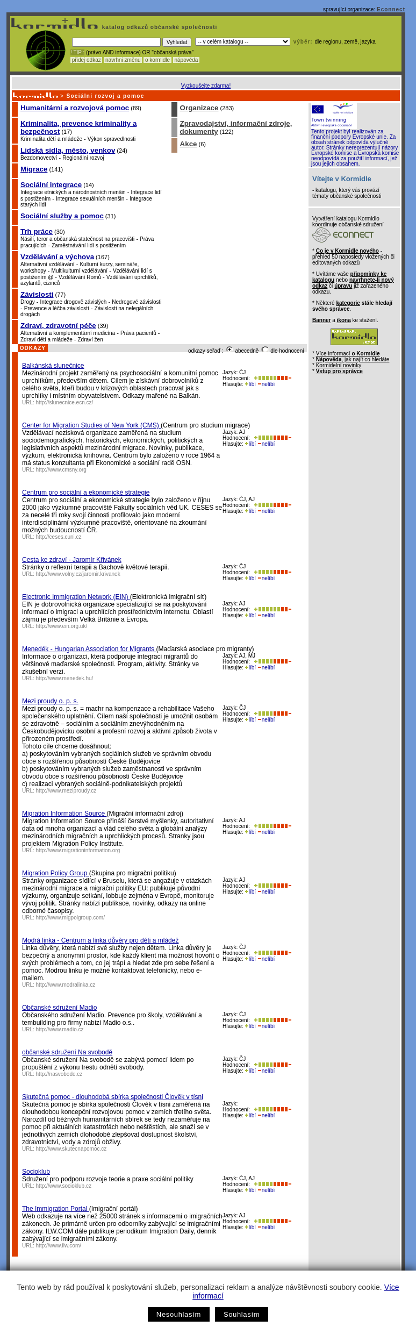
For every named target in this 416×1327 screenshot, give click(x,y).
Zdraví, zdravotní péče (58, 326)
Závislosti (36, 294)
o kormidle (157, 60)
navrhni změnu (123, 60)
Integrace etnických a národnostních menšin (73, 192)
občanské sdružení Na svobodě (67, 1052)
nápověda (186, 60)
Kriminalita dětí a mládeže (51, 139)
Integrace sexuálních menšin (90, 199)
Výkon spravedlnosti (112, 139)
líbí (250, 384)
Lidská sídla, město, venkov (67, 150)
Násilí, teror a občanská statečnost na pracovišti (77, 239)
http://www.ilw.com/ (58, 1245)
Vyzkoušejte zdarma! (206, 86)
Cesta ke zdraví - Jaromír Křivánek (71, 559)
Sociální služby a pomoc (62, 216)
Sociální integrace (51, 185)
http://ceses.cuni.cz (59, 537)
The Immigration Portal (55, 1208)
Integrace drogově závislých (73, 302)
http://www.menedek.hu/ (65, 678)
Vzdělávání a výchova (57, 257)
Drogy (27, 302)
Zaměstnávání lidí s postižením (89, 245)
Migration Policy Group (55, 873)
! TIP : (77, 52)
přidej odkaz (86, 60)
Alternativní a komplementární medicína (67, 333)
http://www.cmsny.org (61, 470)
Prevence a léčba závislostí (56, 308)
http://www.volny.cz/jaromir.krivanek (78, 574)
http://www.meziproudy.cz (66, 791)
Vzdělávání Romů (80, 277)
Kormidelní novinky (338, 365)
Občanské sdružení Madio (59, 1007)
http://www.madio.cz (60, 1029)
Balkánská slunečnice (53, 365)
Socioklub (36, 1171)
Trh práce (36, 231)
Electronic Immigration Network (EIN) (76, 597)
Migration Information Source (64, 813)
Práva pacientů (138, 333)
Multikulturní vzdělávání (80, 271)
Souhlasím (242, 1314)
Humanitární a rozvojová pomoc (74, 108)
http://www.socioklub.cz (63, 1186)
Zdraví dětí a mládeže (46, 340)
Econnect (391, 9)
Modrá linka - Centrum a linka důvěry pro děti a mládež (100, 940)
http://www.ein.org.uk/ (62, 626)
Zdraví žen (90, 340)
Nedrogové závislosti (136, 302)
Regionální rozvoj (83, 158)
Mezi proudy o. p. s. (50, 701)
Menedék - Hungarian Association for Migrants (89, 649)
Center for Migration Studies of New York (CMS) (91, 425)
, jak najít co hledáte (353, 359)
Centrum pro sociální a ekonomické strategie (85, 492)
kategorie (348, 303)
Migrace (33, 169)
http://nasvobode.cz (59, 1074)
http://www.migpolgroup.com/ (70, 918)
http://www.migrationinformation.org (78, 850)
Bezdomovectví (38, 158)
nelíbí (266, 384)
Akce (188, 144)
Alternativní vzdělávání (47, 264)
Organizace (199, 108)
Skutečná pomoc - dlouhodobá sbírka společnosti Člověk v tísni (112, 1097)
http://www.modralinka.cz (66, 985)
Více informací (348, 353)
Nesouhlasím (178, 1314)
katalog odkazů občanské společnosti (158, 27)
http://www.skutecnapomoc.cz (71, 1149)
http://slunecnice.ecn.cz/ (65, 402)
